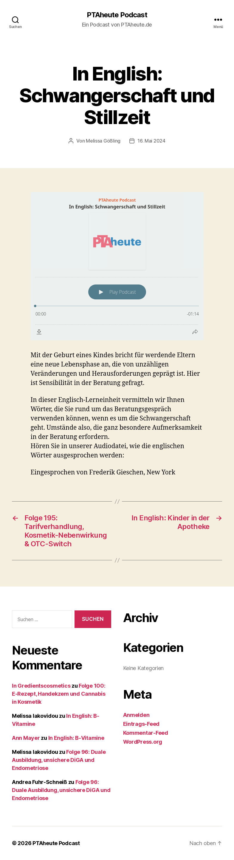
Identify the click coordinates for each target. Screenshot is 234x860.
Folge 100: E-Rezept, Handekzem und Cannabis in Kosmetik (59, 694)
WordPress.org (142, 742)
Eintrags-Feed (141, 724)
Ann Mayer (26, 738)
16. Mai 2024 (151, 141)
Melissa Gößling (103, 141)
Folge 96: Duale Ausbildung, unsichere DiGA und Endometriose (59, 760)
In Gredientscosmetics (41, 686)
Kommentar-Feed (145, 733)
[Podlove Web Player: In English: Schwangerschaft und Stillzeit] (117, 266)
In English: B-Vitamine (76, 738)
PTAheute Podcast (117, 14)
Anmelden (136, 715)
